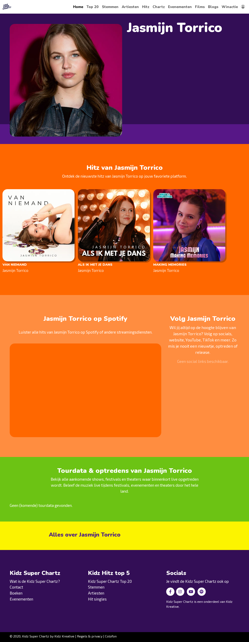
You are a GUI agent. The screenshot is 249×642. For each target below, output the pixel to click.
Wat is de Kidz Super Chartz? (35, 581)
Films (200, 6)
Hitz (145, 6)
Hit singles (97, 599)
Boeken (16, 593)
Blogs (213, 6)
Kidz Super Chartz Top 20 (110, 581)
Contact (16, 587)
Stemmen (110, 6)
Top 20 (93, 6)
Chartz (159, 6)
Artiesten (130, 6)
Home (78, 6)
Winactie (230, 6)
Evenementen (180, 6)
